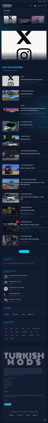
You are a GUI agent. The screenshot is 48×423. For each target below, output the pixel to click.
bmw (6, 331)
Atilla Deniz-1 (23, 244)
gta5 (11, 328)
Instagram (15, 314)
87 (30, 84)
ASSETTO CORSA (36, 328)
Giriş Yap (39, 1)
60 (31, 96)
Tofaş (6, 338)
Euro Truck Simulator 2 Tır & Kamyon (28, 179)
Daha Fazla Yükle (24, 251)
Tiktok (23, 314)
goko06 (21, 201)
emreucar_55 (23, 142)
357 (31, 231)
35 (31, 156)
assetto (12, 338)
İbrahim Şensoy (23, 231)
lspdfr (17, 328)
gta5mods (31, 335)
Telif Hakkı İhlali (8, 386)
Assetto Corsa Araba (25, 136)
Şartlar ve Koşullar (8, 379)
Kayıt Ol (44, 1)
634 (27, 216)
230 (30, 142)
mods (6, 335)
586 (27, 201)
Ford (17, 335)
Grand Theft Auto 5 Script (26, 221)
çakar (38, 335)
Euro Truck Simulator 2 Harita (27, 91)
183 (31, 170)
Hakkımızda (7, 381)
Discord (31, 314)
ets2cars (17, 331)
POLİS (23, 328)
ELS (28, 328)
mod (12, 335)
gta (11, 331)
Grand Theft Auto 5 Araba (26, 121)
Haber (22, 76)
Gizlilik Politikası (8, 384)
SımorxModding (23, 96)
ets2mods (25, 331)
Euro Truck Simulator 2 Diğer (27, 165)
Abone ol (7, 409)
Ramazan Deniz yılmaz (25, 127)
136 (30, 116)
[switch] (34, 6)
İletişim (6, 388)
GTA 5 (31, 331)
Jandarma (24, 335)
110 (31, 187)
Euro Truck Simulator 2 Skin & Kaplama (29, 150)
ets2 (6, 328)
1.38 (37, 331)
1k (30, 244)
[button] (5, 14)
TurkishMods (23, 84)
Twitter (7, 314)
